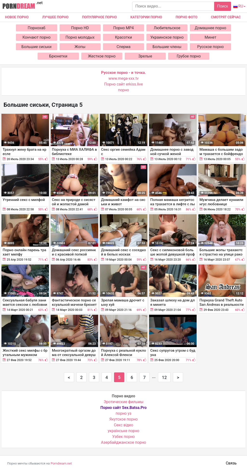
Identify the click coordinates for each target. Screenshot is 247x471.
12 (164, 377)
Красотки (123, 37)
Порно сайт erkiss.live (123, 84)
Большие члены (166, 46)
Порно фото (186, 17)
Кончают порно (36, 37)
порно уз (123, 413)
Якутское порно (123, 419)
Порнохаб (36, 28)
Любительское (167, 28)
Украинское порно (167, 37)
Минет (210, 37)
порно (123, 90)
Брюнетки (58, 56)
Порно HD (80, 28)
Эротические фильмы (124, 402)
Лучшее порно (55, 17)
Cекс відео (123, 425)
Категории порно (146, 17)
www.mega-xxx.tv (124, 78)
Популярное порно (99, 17)
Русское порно (210, 46)
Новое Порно (17, 17)
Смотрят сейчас (226, 17)
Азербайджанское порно (123, 442)
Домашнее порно (210, 28)
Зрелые (145, 56)
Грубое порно (189, 56)
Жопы (80, 46)
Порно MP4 (123, 28)
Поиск (222, 6)
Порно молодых (80, 37)
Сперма (123, 46)
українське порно (123, 430)
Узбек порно (123, 436)
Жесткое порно (102, 56)
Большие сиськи (36, 46)
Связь (231, 463)
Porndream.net (61, 463)
